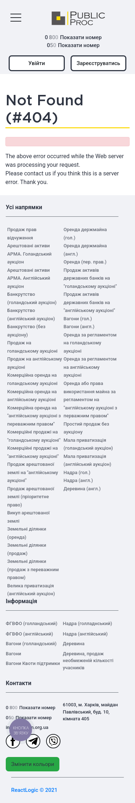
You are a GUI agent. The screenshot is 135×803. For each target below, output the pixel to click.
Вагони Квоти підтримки (33, 663)
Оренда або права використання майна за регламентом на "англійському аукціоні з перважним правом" (90, 399)
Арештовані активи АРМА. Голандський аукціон (29, 254)
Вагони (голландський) (31, 643)
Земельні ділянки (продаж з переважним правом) (33, 569)
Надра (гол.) (77, 472)
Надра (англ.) (78, 480)
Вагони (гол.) (78, 318)
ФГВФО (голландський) (31, 623)
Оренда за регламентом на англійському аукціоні (90, 367)
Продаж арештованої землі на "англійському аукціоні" (32, 472)
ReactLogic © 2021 (34, 790)
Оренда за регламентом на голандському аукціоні (90, 343)
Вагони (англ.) (79, 326)
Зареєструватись (98, 63)
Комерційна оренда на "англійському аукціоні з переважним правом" (34, 416)
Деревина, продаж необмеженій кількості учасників (88, 660)
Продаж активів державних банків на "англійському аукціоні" (89, 302)
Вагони (13, 653)
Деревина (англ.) (82, 488)
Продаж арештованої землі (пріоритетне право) (30, 497)
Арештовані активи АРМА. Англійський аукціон (28, 278)
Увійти (36, 63)
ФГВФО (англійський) (29, 634)
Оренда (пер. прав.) (85, 262)
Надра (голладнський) (87, 623)
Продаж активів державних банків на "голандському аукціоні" (90, 278)
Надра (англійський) (85, 634)
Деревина (74, 643)
